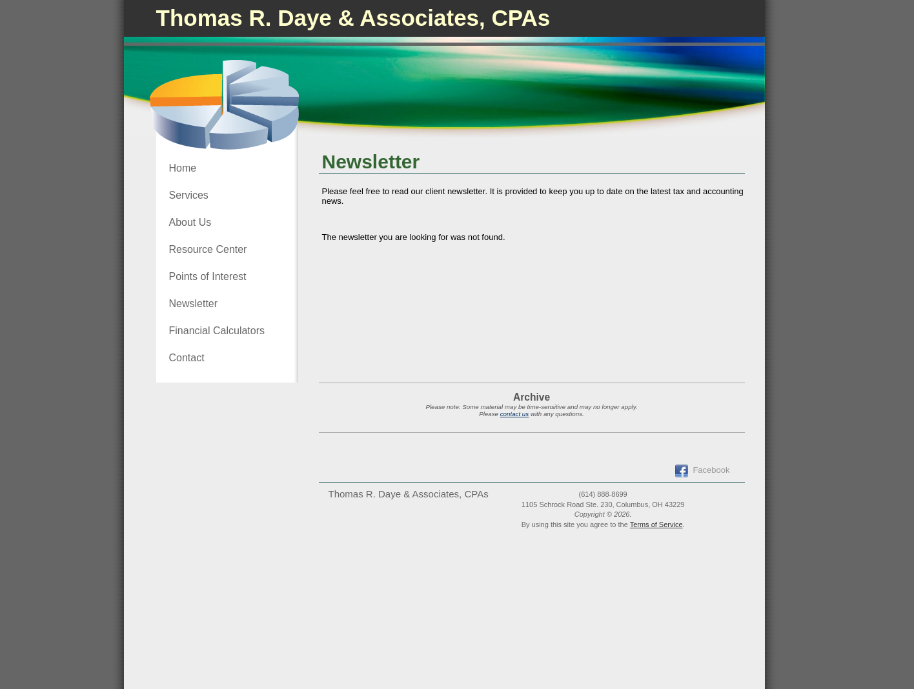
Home (183, 168)
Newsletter (193, 303)
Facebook (711, 470)
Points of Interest (208, 276)
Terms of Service (656, 524)
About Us (190, 222)
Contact (187, 357)
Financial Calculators (217, 330)
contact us (514, 413)
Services (188, 195)
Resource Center (208, 249)
